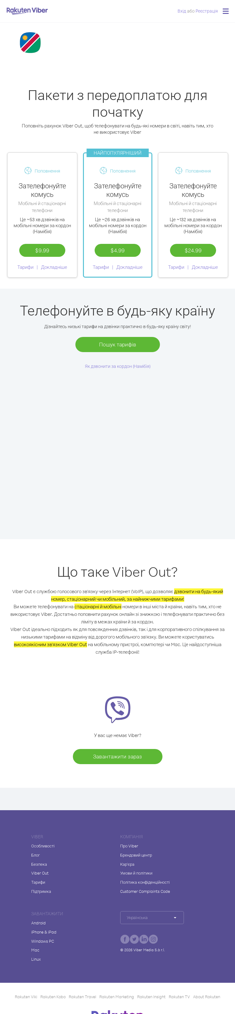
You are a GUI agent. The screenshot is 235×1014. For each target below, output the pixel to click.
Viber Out (40, 872)
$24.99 (193, 250)
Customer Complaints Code (145, 891)
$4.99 (117, 250)
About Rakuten (206, 996)
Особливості (43, 845)
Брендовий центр (136, 855)
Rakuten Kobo (53, 996)
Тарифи (25, 267)
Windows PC (42, 941)
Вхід (182, 11)
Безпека (39, 864)
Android (38, 922)
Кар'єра (127, 864)
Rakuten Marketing (116, 996)
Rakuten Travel (82, 996)
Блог (35, 855)
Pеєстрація (207, 11)
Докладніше (54, 267)
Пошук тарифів (117, 344)
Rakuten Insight (151, 996)
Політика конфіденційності (145, 882)
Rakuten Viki (26, 996)
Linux (36, 959)
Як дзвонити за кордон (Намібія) (117, 366)
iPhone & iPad (43, 931)
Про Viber (129, 845)
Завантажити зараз (117, 756)
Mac (35, 949)
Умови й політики (136, 872)
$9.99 (42, 250)
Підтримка (41, 891)
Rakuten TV (179, 996)
